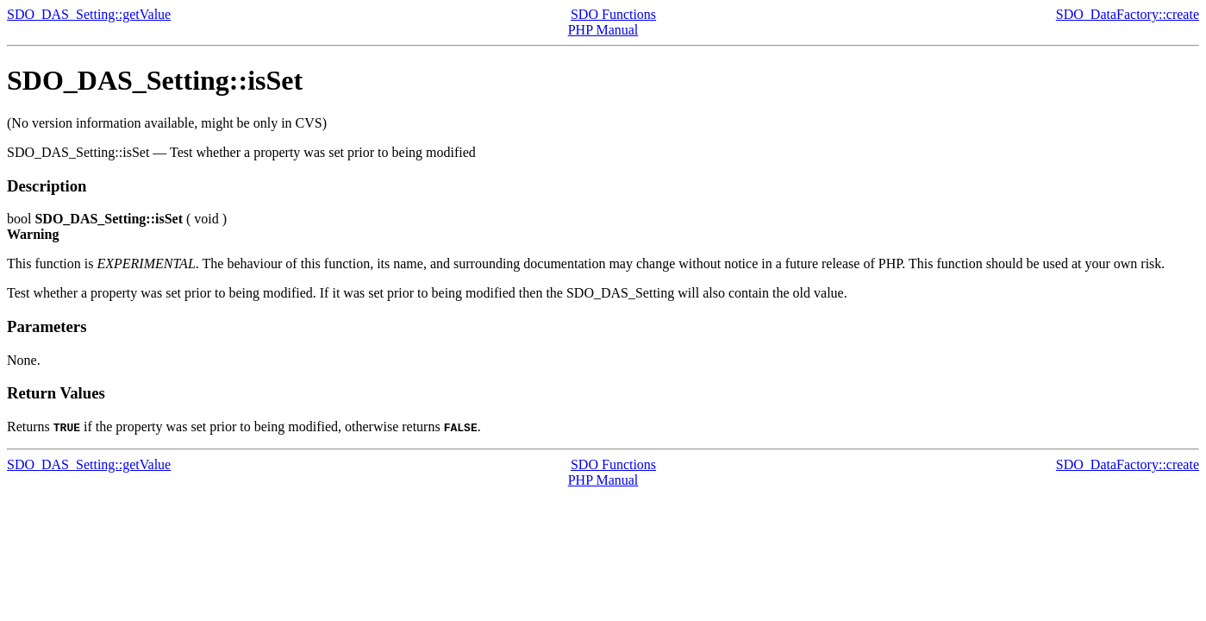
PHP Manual (603, 29)
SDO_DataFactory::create (1127, 14)
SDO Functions (613, 14)
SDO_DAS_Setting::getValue (89, 14)
